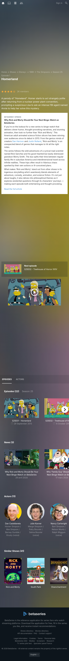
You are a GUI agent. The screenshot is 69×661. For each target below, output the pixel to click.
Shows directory (27, 631)
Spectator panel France (43, 643)
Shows (13, 72)
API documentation (24, 633)
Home (4, 72)
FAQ (35, 633)
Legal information (21, 638)
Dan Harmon (18, 141)
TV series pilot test (24, 643)
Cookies (32, 638)
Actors (20, 379)
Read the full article (13, 189)
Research (50, 641)
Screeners (41, 641)
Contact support (45, 633)
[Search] (66, 3)
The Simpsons (43, 72)
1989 (31, 72)
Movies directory (41, 631)
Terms (40, 638)
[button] (21, 465)
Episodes (7, 379)
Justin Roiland (34, 141)
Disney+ (22, 72)
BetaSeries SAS (21, 641)
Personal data (50, 638)
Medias (32, 641)
